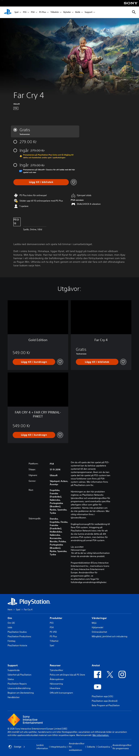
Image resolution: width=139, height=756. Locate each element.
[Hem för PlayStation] (7, 12)
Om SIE (11, 622)
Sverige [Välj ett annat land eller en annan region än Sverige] (17, 746)
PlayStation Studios (17, 631)
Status (11, 679)
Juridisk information (42, 747)
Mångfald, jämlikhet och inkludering (109, 636)
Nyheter (67, 12)
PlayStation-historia (17, 645)
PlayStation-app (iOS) (102, 696)
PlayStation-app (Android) (104, 700)
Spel (16, 12)
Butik (77, 12)
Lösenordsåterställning (19, 688)
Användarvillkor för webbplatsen (76, 746)
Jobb (10, 627)
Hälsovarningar (78, 550)
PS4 (33, 12)
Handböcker (14, 697)
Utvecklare (55, 688)
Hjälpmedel (97, 627)
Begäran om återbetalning (21, 692)
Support (88, 12)
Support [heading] (13, 665)
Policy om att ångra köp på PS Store (67, 674)
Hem (10, 609)
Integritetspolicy (58, 746)
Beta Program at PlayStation (106, 705)
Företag (11, 640)
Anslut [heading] (96, 665)
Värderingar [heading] (99, 618)
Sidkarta (91, 746)
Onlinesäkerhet (99, 631)
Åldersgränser (57, 679)
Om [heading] (10, 618)
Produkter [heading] (56, 618)
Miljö (94, 622)
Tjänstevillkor (56, 670)
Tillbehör (54, 12)
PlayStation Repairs (17, 683)
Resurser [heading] (55, 665)
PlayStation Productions (19, 636)
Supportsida (14, 670)
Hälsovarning (56, 683)
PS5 (24, 12)
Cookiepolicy (104, 746)
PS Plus (42, 12)
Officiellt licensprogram (61, 692)
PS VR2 (53, 631)
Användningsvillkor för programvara (122, 747)
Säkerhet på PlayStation (19, 674)
